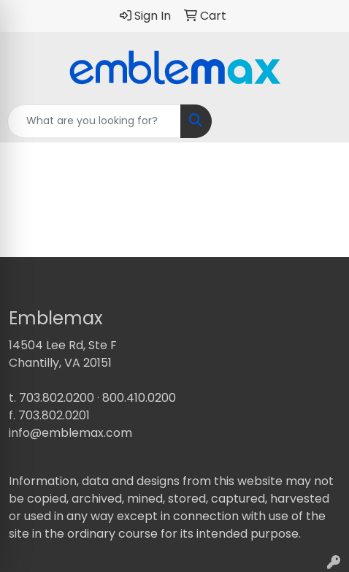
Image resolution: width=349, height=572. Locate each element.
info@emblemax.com (70, 432)
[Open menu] (319, 121)
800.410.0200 (139, 397)
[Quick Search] (94, 121)
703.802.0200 (56, 397)
